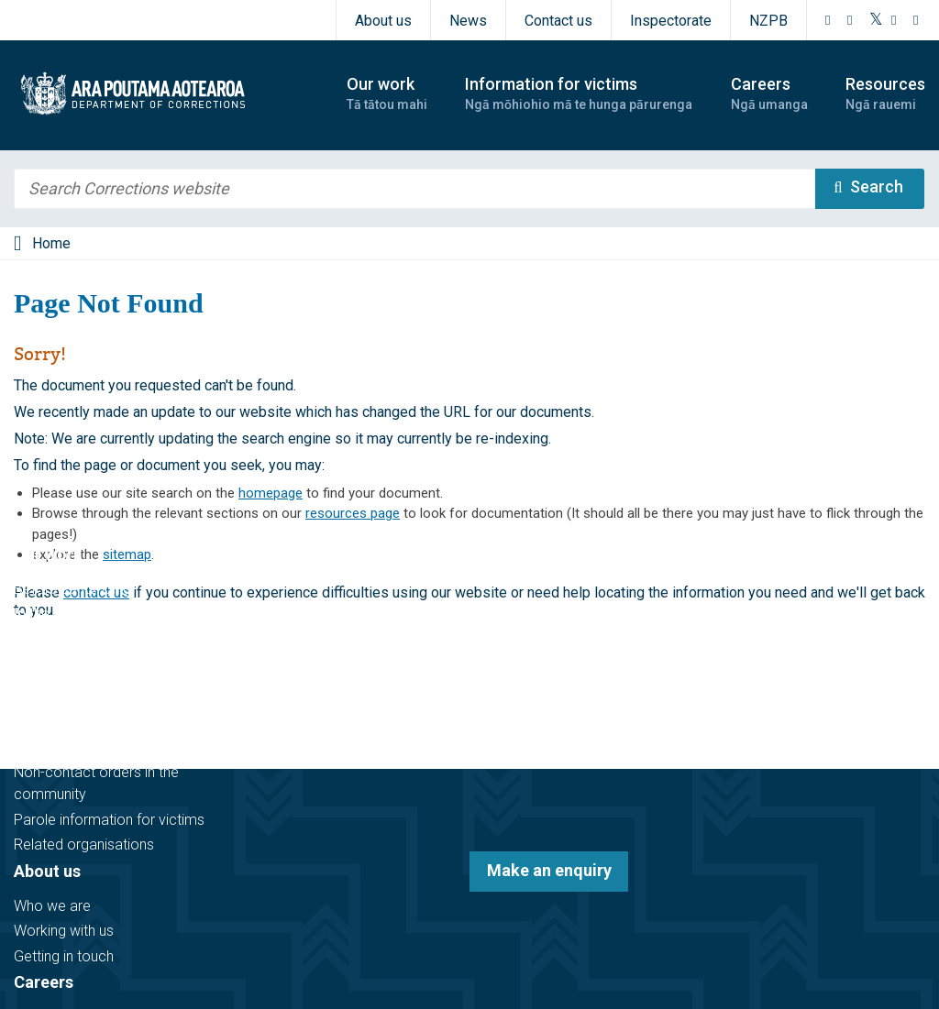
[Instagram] (850, 20)
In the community (70, 613)
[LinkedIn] (916, 20)
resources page (352, 513)
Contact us (558, 20)
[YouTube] (894, 20)
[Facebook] (828, 20)
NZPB (768, 20)
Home (51, 243)
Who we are (52, 906)
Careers (43, 982)
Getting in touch (64, 956)
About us (383, 20)
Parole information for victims (109, 819)
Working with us (64, 930)
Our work (48, 554)
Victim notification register (98, 747)
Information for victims (102, 712)
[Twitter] (876, 20)
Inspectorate (671, 20)
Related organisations (84, 844)
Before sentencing (72, 589)
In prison (41, 639)
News (468, 20)
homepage (270, 493)
